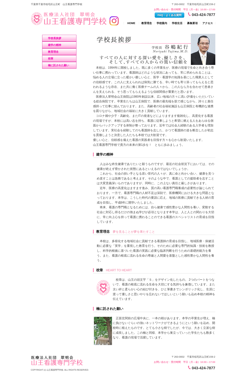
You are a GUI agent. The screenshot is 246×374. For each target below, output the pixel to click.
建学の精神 (54, 44)
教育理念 (146, 23)
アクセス (207, 23)
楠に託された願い (58, 65)
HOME (131, 23)
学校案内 (162, 23)
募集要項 (192, 23)
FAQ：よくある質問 (169, 15)
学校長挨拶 (54, 38)
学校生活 (177, 23)
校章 (50, 58)
